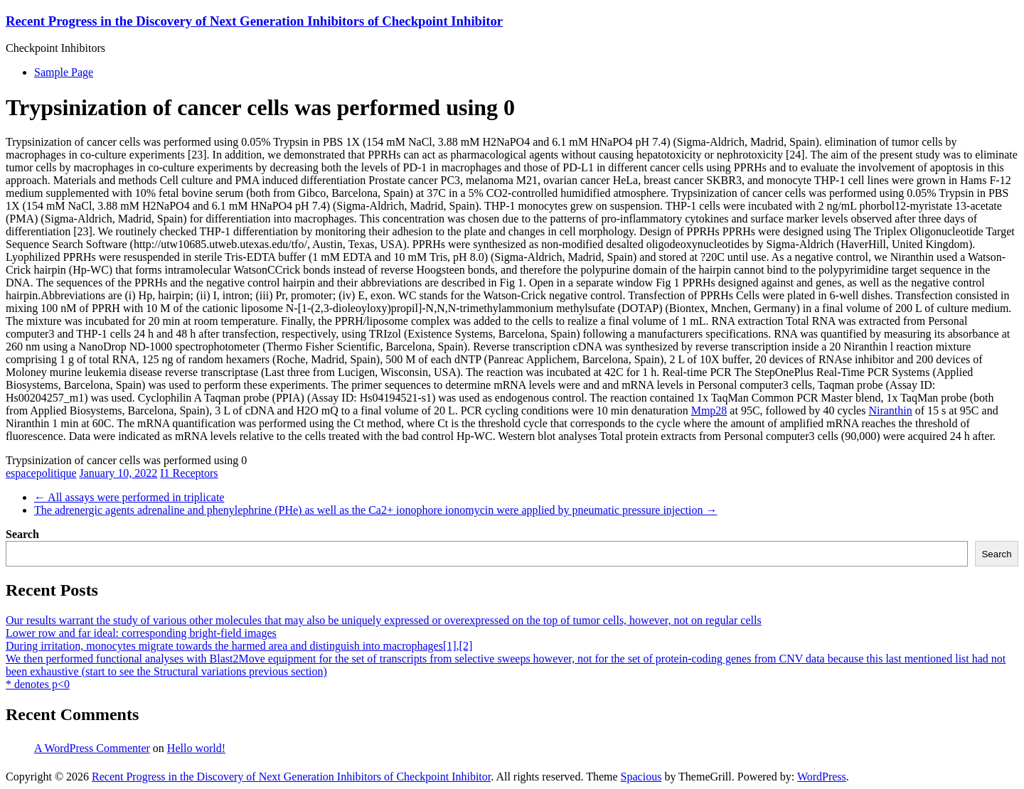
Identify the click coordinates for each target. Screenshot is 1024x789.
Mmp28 (709, 410)
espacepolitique (41, 473)
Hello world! (196, 748)
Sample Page (63, 72)
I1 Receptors (189, 473)
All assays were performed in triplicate (129, 497)
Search (22, 534)
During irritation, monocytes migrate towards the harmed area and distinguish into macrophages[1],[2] (239, 646)
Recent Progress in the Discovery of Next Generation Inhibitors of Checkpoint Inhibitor (254, 21)
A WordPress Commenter (92, 748)
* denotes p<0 (38, 684)
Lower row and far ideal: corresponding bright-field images (141, 633)
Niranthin (890, 410)
